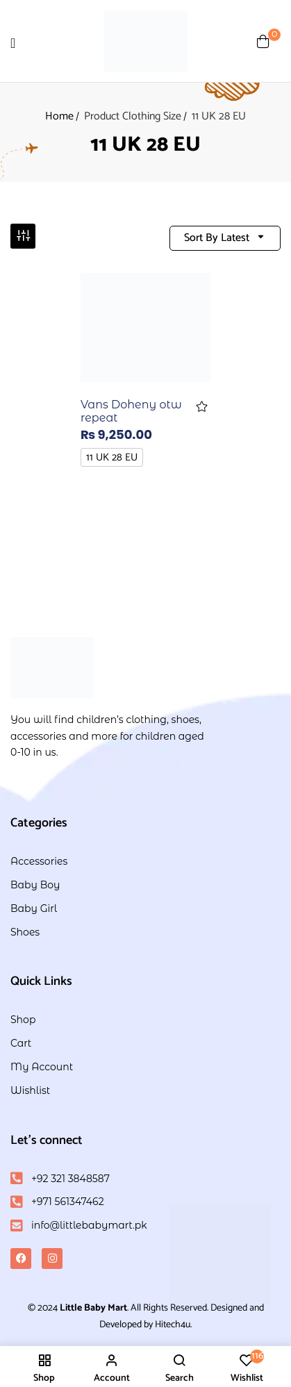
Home (59, 116)
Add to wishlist (201, 406)
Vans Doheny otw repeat (131, 411)
